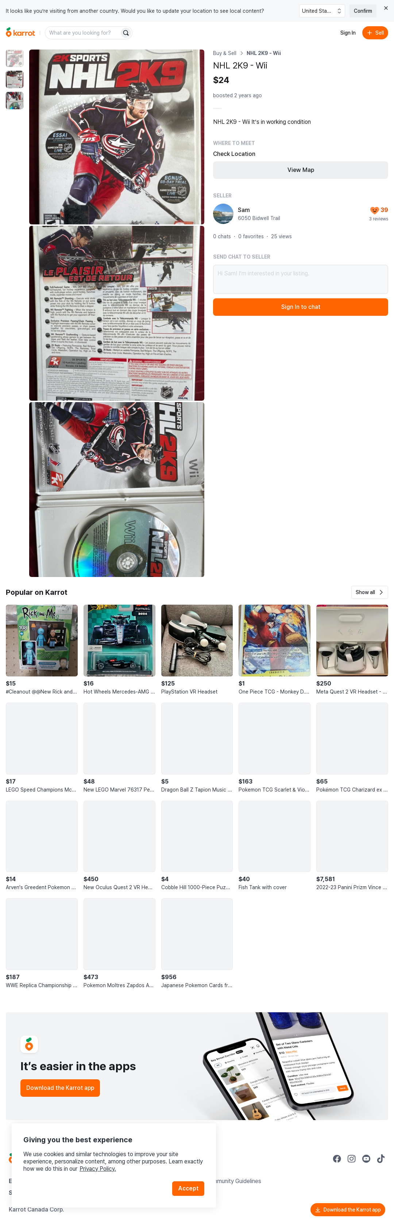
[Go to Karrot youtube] (366, 1158)
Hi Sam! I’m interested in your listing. (300, 279)
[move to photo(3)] (14, 100)
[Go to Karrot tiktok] (380, 1158)
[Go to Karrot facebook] (337, 1158)
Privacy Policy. (98, 1168)
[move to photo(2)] (14, 79)
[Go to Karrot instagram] (351, 1158)
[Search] (126, 33)
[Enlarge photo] (116, 137)
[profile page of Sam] (223, 214)
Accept (188, 1188)
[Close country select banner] (386, 8)
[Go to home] (20, 32)
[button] (369, 592)
